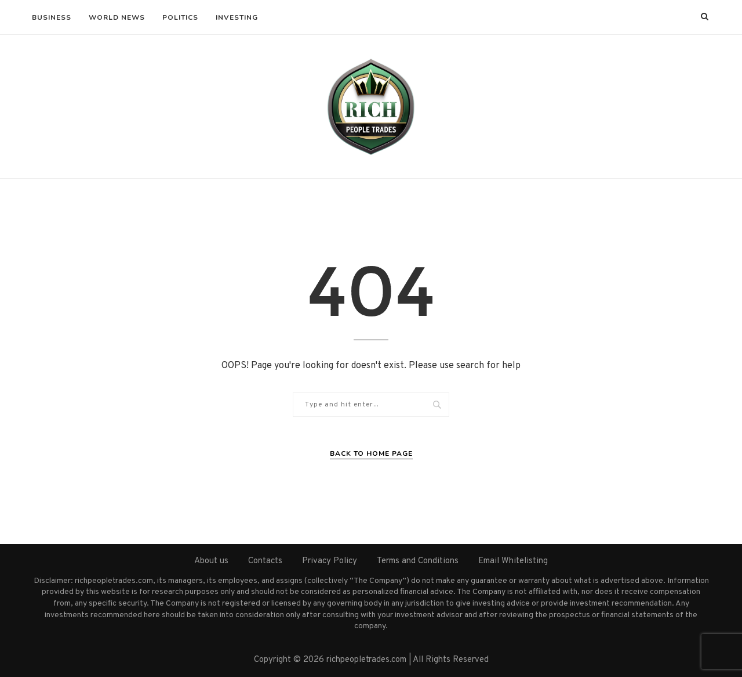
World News (117, 17)
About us (211, 561)
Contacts (265, 561)
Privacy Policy (329, 561)
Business (51, 17)
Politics (180, 17)
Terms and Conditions (418, 561)
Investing (237, 17)
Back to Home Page (371, 453)
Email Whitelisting (513, 561)
